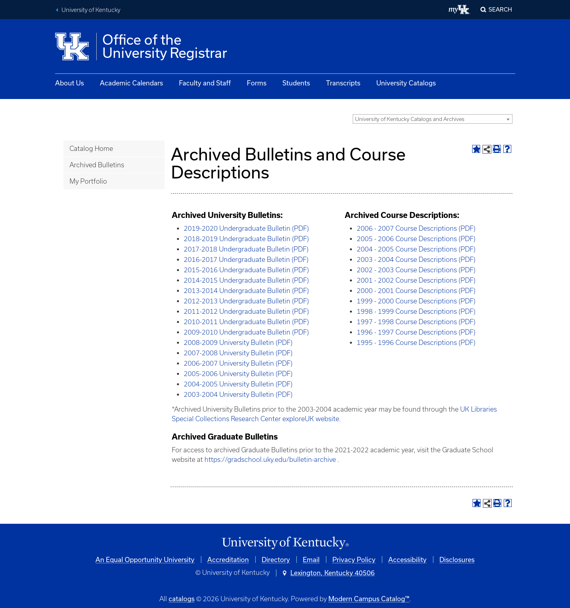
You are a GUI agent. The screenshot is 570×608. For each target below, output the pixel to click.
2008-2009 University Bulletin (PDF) (238, 342)
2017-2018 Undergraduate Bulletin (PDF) (246, 249)
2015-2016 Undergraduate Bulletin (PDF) (246, 269)
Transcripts (343, 83)
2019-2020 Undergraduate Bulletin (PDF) (246, 228)
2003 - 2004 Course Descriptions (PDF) (416, 259)
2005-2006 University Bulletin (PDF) (238, 373)
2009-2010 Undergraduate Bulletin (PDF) (246, 332)
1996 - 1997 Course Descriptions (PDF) (416, 332)
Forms (256, 83)
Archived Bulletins (97, 164)
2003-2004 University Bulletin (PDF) (238, 394)
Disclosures (457, 559)
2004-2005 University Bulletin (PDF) (238, 384)
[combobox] (432, 119)
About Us (69, 83)
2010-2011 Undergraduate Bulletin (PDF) (246, 321)
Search (500, 9)
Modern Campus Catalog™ (368, 598)
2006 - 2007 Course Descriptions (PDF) (416, 228)
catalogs (182, 598)
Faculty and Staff (205, 83)
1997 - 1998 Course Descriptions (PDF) (416, 321)
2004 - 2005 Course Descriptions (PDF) (416, 249)
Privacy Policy (353, 559)
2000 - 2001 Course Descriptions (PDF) (416, 290)
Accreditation (228, 559)
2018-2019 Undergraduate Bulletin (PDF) (246, 238)
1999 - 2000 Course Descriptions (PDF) (416, 301)
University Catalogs (406, 83)
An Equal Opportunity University (145, 559)
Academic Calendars (131, 83)
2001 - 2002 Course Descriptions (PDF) (416, 280)
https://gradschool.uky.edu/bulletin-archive (270, 459)
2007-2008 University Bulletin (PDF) (238, 352)
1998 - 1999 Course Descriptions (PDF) (416, 311)
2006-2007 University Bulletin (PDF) (238, 363)
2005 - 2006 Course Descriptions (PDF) (416, 238)
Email (311, 559)
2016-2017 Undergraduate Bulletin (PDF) (246, 259)
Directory (276, 559)
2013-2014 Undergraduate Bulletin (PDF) (246, 290)
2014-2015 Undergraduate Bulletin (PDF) (246, 280)
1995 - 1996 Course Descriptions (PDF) (416, 342)
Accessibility (407, 559)
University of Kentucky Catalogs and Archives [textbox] (410, 119)
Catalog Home (91, 148)
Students (296, 83)
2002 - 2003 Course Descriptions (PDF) (416, 269)
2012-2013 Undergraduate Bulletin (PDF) (246, 301)
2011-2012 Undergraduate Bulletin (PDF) (246, 311)
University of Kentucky (91, 10)
